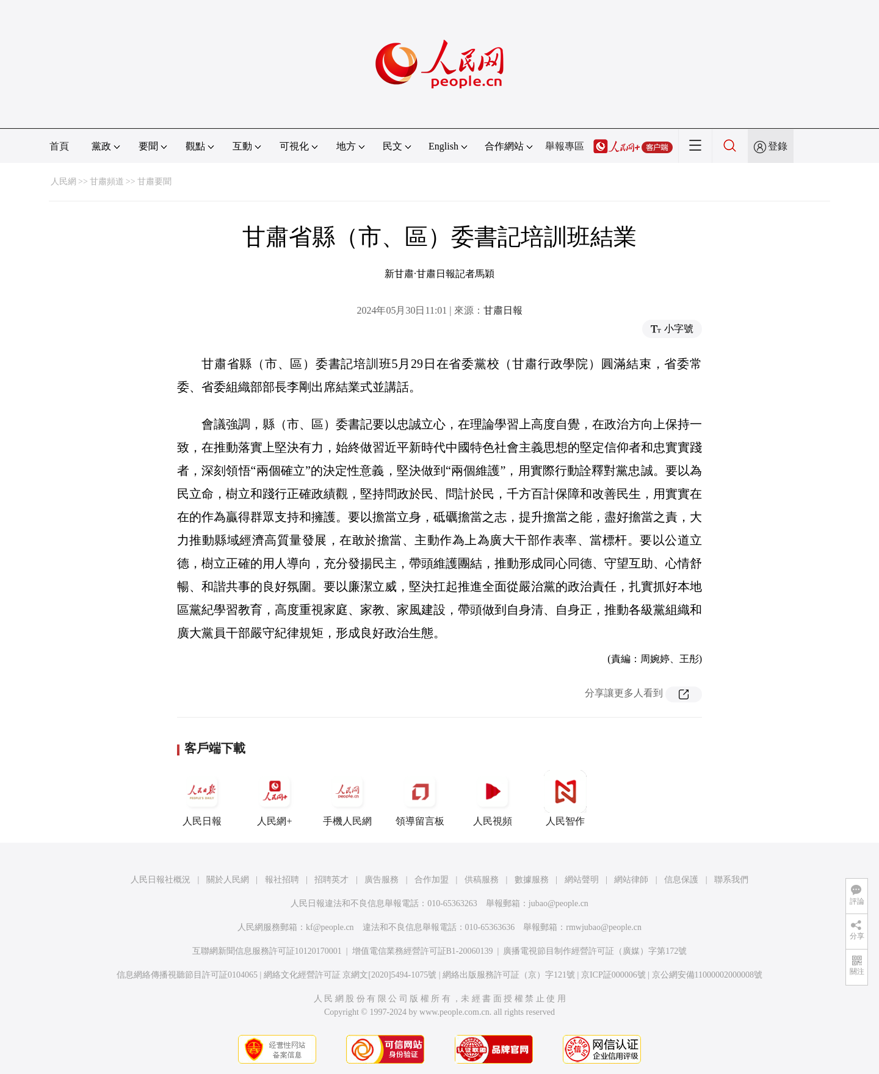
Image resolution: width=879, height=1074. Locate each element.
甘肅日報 (503, 310)
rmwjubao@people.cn (604, 927)
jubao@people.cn (558, 903)
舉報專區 (564, 146)
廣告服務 (381, 879)
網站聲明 (582, 879)
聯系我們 (731, 879)
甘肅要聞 (154, 181)
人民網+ (274, 798)
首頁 (59, 146)
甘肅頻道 (107, 181)
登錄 (777, 146)
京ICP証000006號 (613, 974)
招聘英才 (331, 879)
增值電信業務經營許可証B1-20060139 (422, 951)
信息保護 (681, 879)
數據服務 (532, 879)
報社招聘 (282, 879)
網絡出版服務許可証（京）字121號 (509, 974)
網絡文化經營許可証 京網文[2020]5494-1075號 (350, 974)
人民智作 (565, 798)
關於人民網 (227, 879)
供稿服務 (482, 879)
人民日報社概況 (160, 879)
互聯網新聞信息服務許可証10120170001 (267, 951)
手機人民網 (347, 798)
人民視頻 (492, 798)
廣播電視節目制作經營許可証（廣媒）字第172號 (595, 951)
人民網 (63, 181)
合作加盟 (431, 879)
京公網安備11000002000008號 (707, 974)
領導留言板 (420, 798)
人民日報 (202, 798)
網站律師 (631, 879)
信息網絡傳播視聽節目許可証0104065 (187, 974)
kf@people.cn (330, 927)
